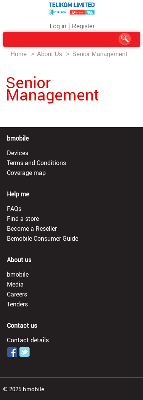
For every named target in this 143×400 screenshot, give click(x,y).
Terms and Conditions (36, 163)
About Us (49, 54)
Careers (17, 294)
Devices (17, 153)
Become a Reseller (32, 228)
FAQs (14, 208)
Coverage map (26, 172)
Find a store (23, 218)
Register (83, 26)
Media (15, 284)
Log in (58, 26)
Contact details (28, 340)
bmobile (18, 274)
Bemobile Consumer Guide (42, 238)
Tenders (17, 304)
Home (19, 54)
